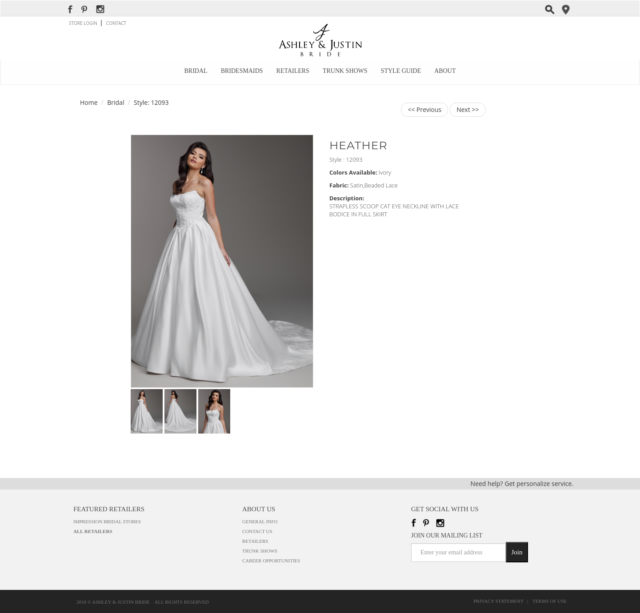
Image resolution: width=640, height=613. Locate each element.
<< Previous (424, 109)
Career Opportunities (271, 560)
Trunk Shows (345, 71)
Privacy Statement (499, 601)
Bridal (196, 71)
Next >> (467, 109)
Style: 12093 (151, 102)
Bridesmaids (242, 71)
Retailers (292, 71)
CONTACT (116, 23)
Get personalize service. (539, 483)
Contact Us (257, 531)
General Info (259, 521)
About (445, 71)
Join (516, 552)
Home (89, 102)
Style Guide (401, 71)
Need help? (487, 483)
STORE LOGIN (83, 23)
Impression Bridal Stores (107, 521)
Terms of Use (549, 601)
